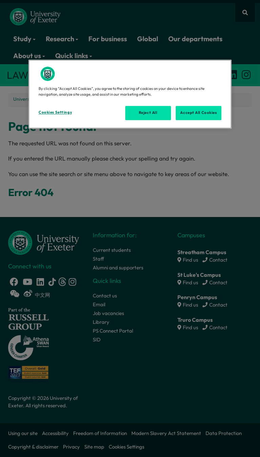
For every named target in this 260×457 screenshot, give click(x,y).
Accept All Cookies (198, 112)
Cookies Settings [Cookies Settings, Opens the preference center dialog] (55, 112)
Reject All (148, 112)
